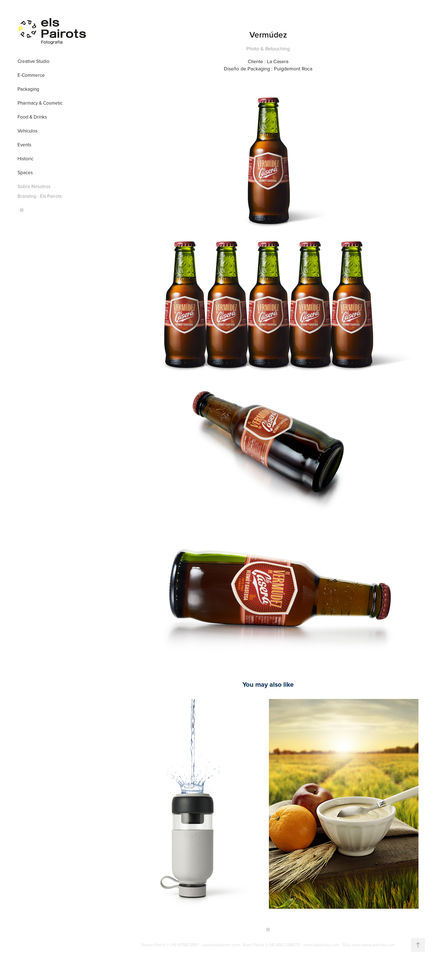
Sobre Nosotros (34, 186)
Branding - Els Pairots (40, 196)
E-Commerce (31, 75)
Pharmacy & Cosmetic (40, 103)
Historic (25, 158)
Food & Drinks (32, 117)
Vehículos (28, 130)
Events (24, 144)
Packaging (28, 89)
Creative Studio (33, 61)
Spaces (25, 172)
